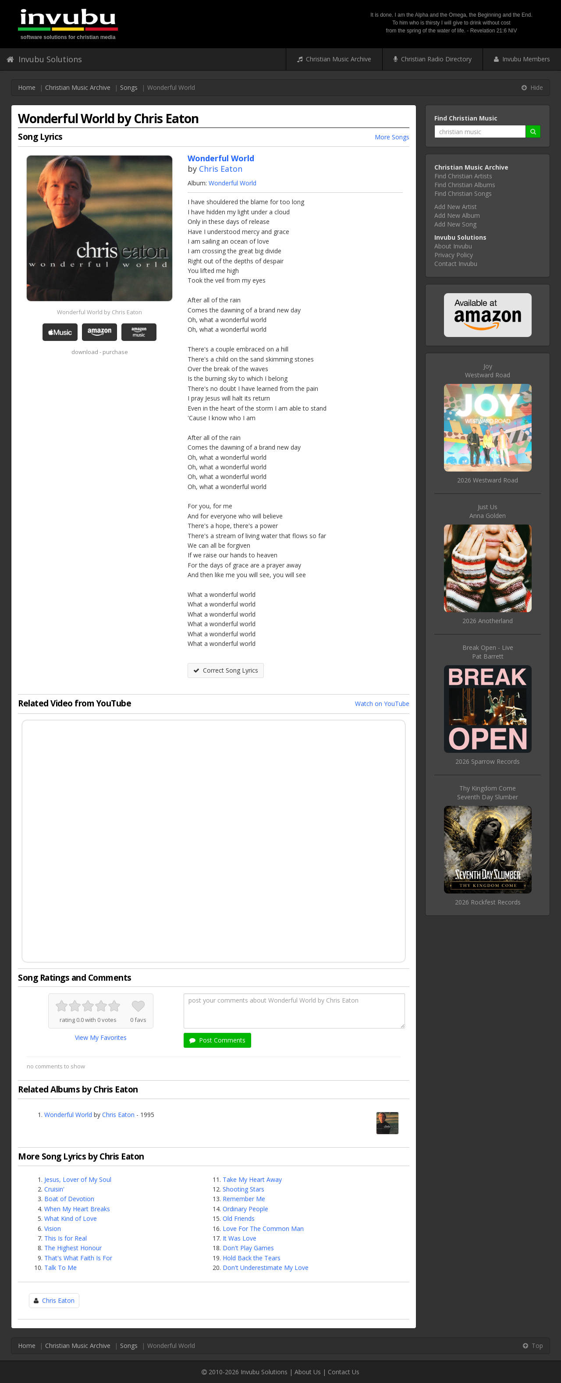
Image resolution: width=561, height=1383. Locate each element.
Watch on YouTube (382, 703)
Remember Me (244, 1199)
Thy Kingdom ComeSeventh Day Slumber (487, 792)
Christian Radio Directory (433, 59)
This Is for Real (65, 1238)
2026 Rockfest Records (488, 902)
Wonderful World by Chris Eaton (99, 312)
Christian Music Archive (334, 59)
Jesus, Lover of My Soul (77, 1179)
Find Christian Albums (464, 185)
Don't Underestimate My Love (266, 1267)
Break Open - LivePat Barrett (487, 651)
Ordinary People (245, 1209)
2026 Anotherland (487, 621)
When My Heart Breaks (77, 1209)
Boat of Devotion (69, 1199)
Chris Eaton (220, 168)
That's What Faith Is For (78, 1258)
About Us (308, 1372)
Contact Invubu (455, 263)
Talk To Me (60, 1267)
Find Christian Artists (463, 176)
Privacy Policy (453, 255)
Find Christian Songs (463, 193)
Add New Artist (455, 206)
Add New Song (455, 224)
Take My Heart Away (252, 1179)
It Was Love (239, 1238)
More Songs (392, 137)
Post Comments (217, 1040)
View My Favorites (101, 1037)
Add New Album (457, 215)
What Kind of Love (70, 1218)
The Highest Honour (73, 1248)
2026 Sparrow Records (487, 761)
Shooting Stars (243, 1189)
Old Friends (239, 1218)
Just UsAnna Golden (487, 511)
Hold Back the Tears (251, 1258)
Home (27, 87)
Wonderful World (232, 183)
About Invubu (453, 246)
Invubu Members (522, 59)
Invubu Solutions (44, 59)
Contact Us (343, 1372)
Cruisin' (54, 1189)
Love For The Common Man (263, 1228)
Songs (129, 87)
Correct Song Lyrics (225, 670)
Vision (52, 1228)
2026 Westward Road (487, 480)
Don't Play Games (248, 1248)
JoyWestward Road (487, 370)
